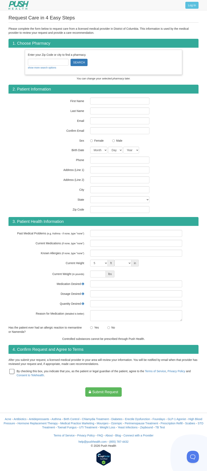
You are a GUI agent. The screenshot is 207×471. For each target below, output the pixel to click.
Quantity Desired (70, 303)
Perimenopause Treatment (141, 423)
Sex (81, 140)
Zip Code (78, 209)
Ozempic (116, 423)
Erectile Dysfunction (137, 419)
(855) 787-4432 (119, 441)
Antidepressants (39, 419)
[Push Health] (18, 5)
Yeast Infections (127, 427)
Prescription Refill (172, 423)
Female (99, 140)
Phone (80, 160)
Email (80, 120)
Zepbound (146, 427)
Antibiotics (20, 419)
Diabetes (117, 419)
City (81, 189)
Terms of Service (155, 371)
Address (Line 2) (73, 179)
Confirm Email (75, 130)
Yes (96, 327)
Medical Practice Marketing (77, 423)
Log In (192, 5)
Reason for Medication (60, 313)
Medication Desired (69, 284)
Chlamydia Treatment (95, 419)
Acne (8, 419)
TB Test (160, 427)
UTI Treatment (88, 427)
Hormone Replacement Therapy (37, 423)
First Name (77, 101)
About (109, 435)
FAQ (100, 435)
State (80, 199)
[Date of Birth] (98, 150)
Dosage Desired (71, 293)
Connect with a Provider (138, 435)
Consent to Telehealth (30, 375)
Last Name (77, 111)
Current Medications (60, 243)
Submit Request (103, 392)
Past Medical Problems (50, 233)
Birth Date (78, 150)
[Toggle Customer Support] (193, 457)
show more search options (42, 67)
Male (119, 140)
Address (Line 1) (73, 170)
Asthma (56, 419)
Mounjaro (102, 423)
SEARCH (79, 62)
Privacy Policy (176, 371)
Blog (118, 435)
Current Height (75, 263)
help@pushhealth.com (92, 441)
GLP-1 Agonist (177, 419)
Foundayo (158, 419)
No (113, 327)
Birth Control (71, 419)
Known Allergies (62, 253)
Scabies (190, 423)
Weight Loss (107, 427)
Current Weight (68, 274)
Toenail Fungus (67, 427)
